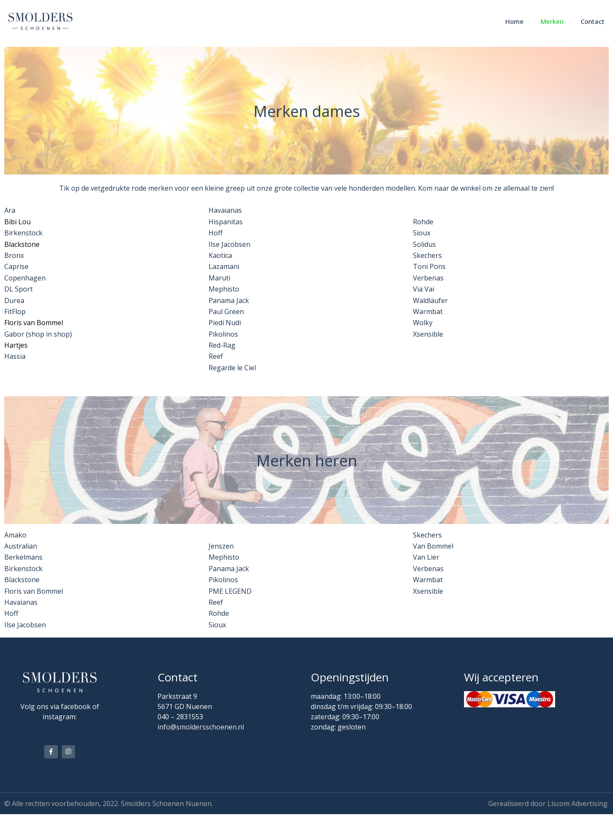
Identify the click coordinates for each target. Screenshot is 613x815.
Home (514, 21)
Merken (552, 21)
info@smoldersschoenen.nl (201, 727)
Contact (592, 21)
